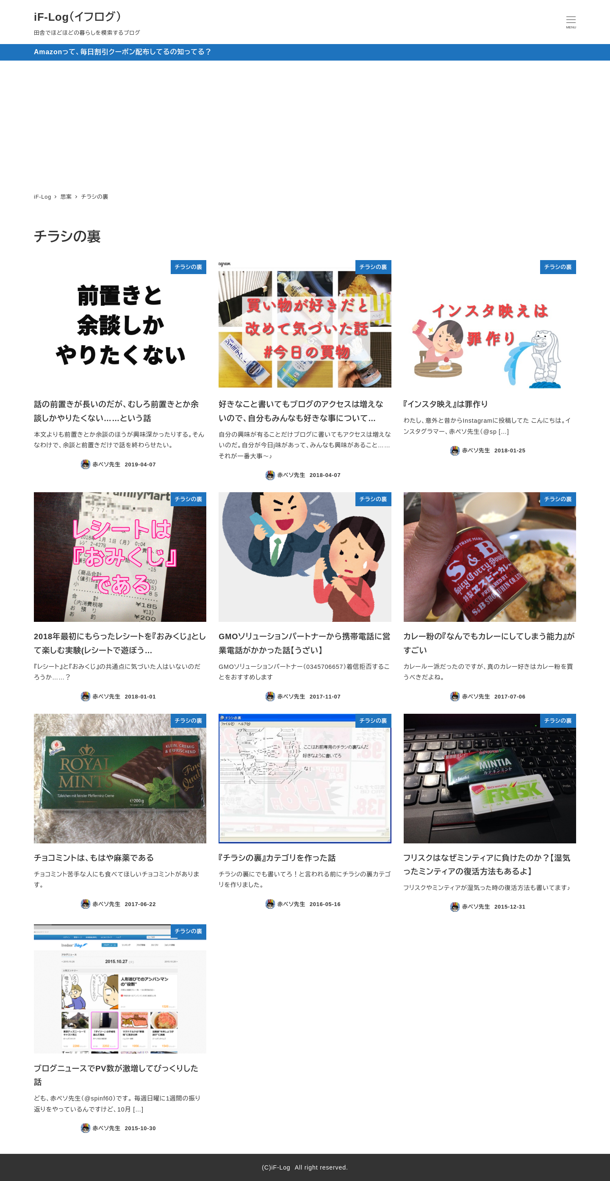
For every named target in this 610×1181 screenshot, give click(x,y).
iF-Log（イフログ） (78, 17)
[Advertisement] (305, 124)
